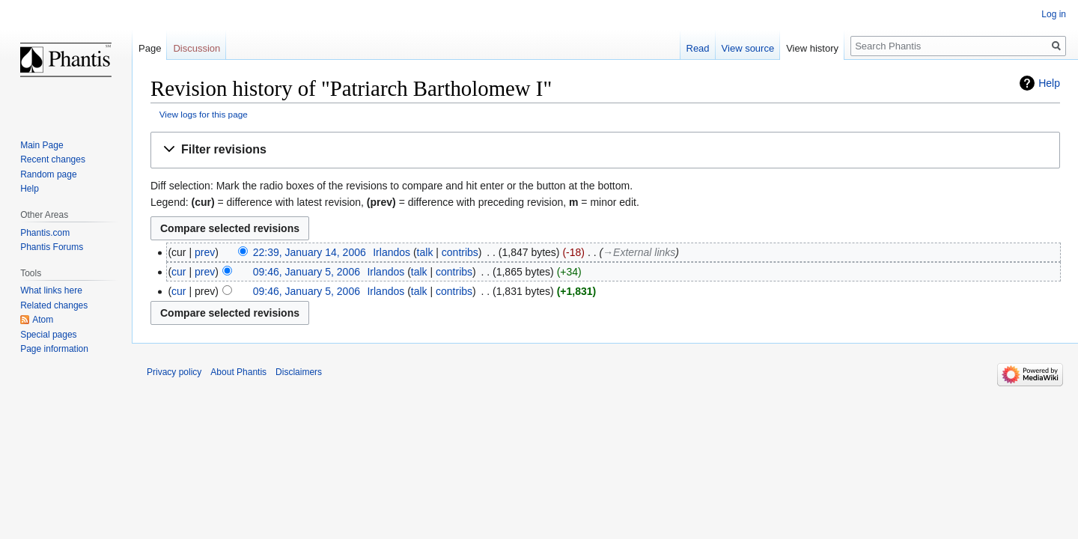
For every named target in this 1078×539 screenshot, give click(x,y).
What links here (51, 290)
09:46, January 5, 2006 (306, 272)
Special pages (48, 334)
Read (698, 48)
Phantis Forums (51, 247)
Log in (1053, 14)
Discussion (196, 48)
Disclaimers (298, 372)
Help (1049, 83)
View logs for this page (203, 114)
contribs (460, 252)
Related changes (54, 305)
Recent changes (52, 159)
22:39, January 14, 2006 (309, 252)
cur (178, 272)
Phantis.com (45, 233)
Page (149, 48)
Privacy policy (174, 372)
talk (425, 252)
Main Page (41, 145)
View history (812, 48)
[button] (605, 150)
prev (205, 252)
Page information (54, 349)
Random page (48, 174)
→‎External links (639, 252)
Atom (42, 319)
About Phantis (238, 372)
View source (748, 48)
